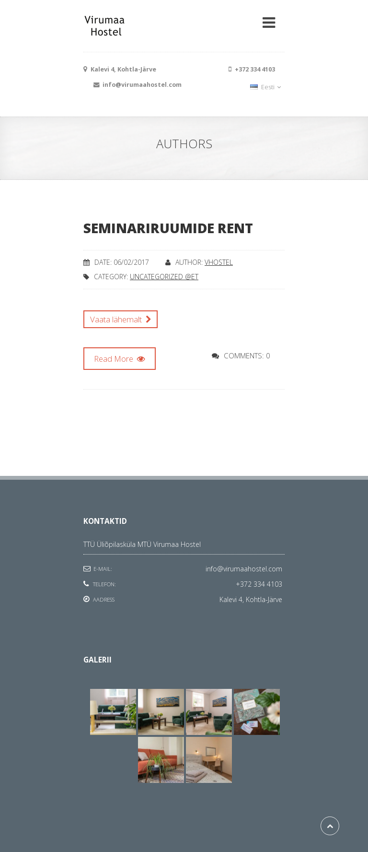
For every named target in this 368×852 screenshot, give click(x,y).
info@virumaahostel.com (244, 568)
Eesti (265, 87)
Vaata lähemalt (120, 319)
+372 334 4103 (259, 584)
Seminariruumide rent (168, 228)
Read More (119, 358)
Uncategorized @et (164, 276)
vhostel (219, 262)
